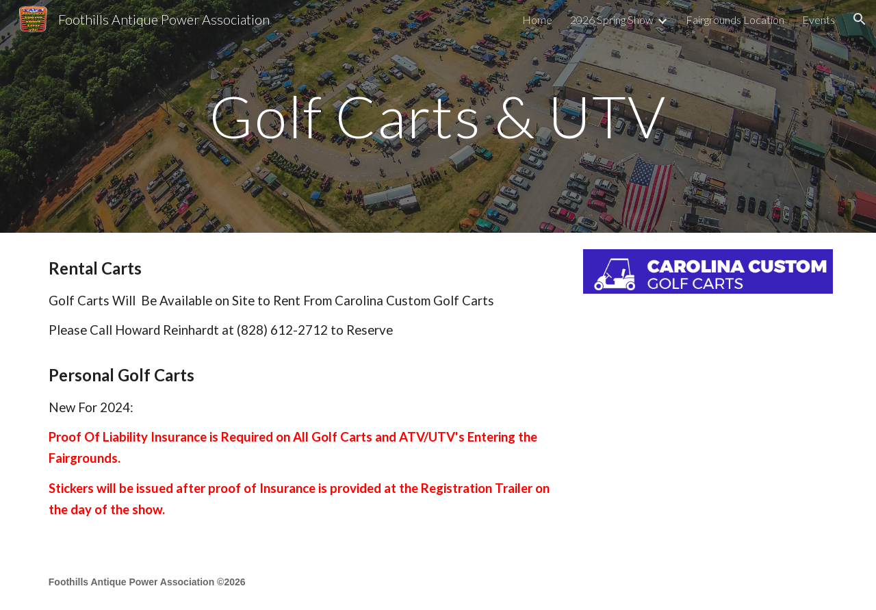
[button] (859, 19)
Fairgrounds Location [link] (735, 19)
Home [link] (537, 19)
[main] (438, 116)
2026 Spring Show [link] (612, 19)
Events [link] (818, 19)
